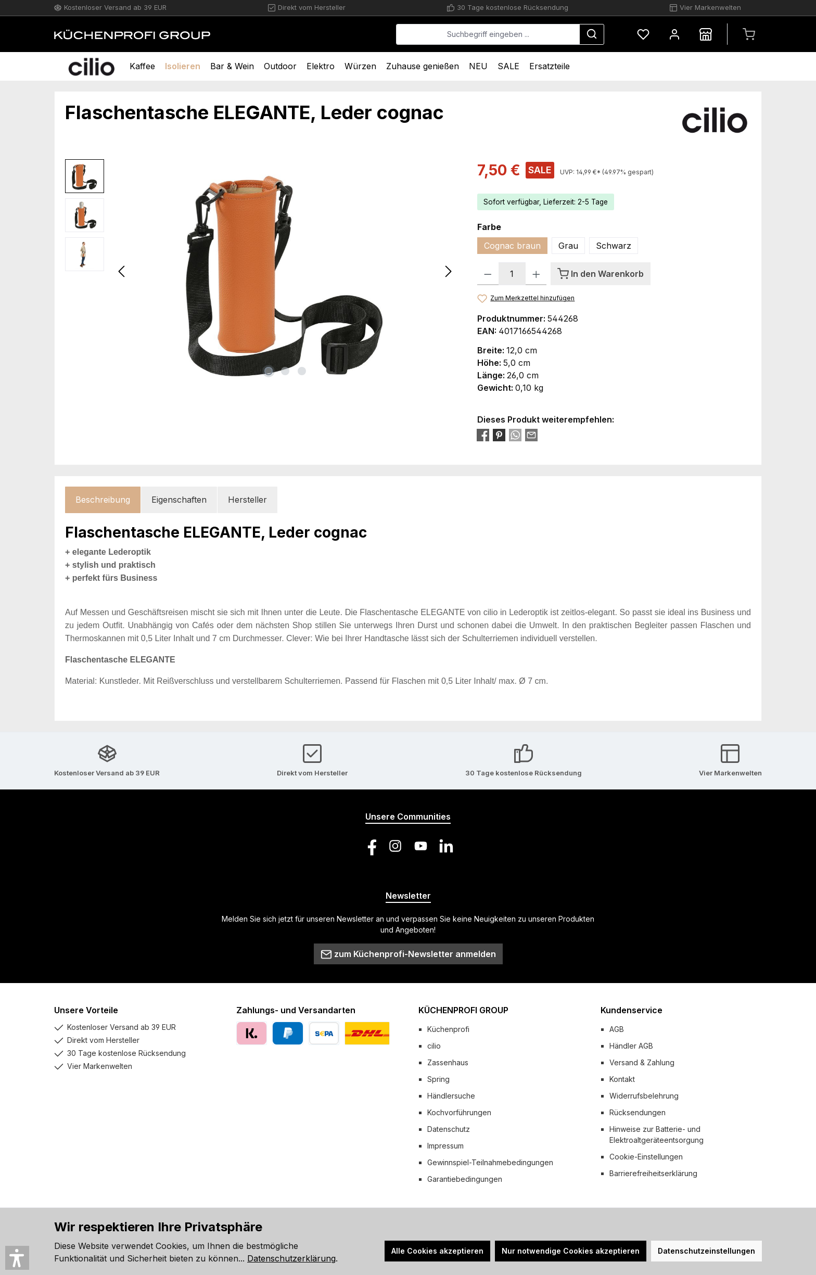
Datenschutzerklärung (291, 1258)
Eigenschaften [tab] (179, 499)
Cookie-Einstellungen (646, 1156)
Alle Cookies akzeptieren (437, 1250)
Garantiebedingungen (464, 1179)
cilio (434, 1045)
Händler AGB (631, 1045)
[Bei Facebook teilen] (483, 434)
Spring (438, 1079)
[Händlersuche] (706, 34)
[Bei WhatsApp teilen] (515, 434)
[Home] (91, 66)
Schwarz (613, 245)
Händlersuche (451, 1095)
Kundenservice (631, 1010)
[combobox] (488, 34)
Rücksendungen (637, 1112)
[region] (261, 271)
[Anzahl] (512, 273)
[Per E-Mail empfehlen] (531, 434)
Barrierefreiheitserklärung (653, 1173)
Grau (568, 245)
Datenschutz (448, 1129)
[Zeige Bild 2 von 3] (285, 371)
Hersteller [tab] (247, 499)
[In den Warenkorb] (601, 273)
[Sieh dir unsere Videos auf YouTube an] (420, 846)
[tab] (103, 500)
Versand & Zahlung (641, 1062)
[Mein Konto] (674, 34)
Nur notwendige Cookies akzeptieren (571, 1250)
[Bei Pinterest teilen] (499, 434)
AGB (616, 1029)
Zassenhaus (447, 1062)
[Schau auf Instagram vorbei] (395, 846)
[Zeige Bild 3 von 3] (302, 371)
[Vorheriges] (122, 271)
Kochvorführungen (459, 1112)
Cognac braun (512, 245)
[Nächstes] (448, 271)
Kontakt (622, 1079)
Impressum (445, 1145)
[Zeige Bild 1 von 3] (268, 371)
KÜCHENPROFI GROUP (463, 1010)
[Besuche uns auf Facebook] (369, 846)
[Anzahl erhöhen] (536, 273)
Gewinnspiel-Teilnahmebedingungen (490, 1162)
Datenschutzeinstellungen (706, 1250)
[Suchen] (591, 34)
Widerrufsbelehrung (644, 1095)
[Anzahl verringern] (488, 273)
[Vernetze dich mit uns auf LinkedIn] (446, 846)
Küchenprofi (448, 1029)
